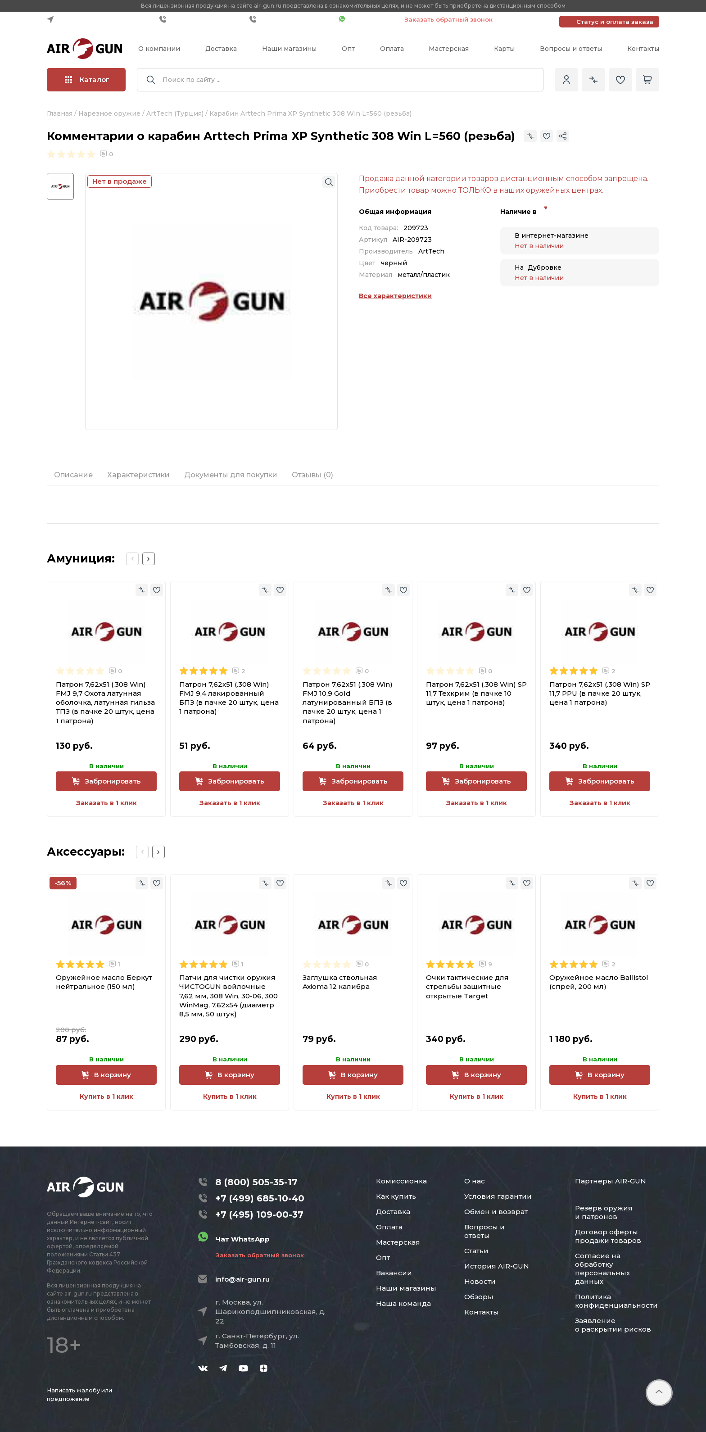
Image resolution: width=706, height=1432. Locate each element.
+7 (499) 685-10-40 (202, 19)
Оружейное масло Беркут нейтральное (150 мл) (104, 982)
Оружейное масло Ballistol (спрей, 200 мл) (598, 982)
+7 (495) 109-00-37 (292, 19)
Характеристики (138, 475)
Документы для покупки (230, 475)
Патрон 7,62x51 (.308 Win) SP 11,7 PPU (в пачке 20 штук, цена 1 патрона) (599, 693)
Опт (348, 49)
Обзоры (478, 1296)
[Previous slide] (132, 559)
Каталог (87, 79)
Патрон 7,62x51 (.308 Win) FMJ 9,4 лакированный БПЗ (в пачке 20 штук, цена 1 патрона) (229, 698)
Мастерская (449, 49)
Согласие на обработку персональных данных (602, 1268)
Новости (480, 1281)
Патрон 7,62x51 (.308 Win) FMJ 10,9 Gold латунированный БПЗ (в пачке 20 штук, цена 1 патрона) (348, 702)
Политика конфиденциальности (616, 1301)
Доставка (221, 49)
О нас (474, 1181)
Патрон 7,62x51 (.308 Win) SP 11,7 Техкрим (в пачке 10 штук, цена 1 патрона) (476, 693)
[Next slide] (148, 559)
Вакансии (394, 1273)
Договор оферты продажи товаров (608, 1236)
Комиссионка (401, 1181)
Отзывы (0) (312, 475)
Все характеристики (395, 296)
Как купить (396, 1196)
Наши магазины (289, 49)
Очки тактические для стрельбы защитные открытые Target (467, 986)
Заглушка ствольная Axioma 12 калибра (340, 982)
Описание (73, 475)
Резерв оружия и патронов (604, 1212)
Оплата (392, 49)
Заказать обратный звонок (448, 19)
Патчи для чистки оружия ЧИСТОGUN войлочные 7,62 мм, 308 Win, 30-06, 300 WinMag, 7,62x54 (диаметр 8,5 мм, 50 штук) (228, 995)
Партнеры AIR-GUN (610, 1181)
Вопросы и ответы (571, 49)
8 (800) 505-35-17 (256, 1182)
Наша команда (403, 1303)
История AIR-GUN (496, 1266)
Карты (504, 49)
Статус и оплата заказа (614, 21)
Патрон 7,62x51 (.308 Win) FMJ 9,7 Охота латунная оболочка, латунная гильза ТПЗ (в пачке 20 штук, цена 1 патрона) (105, 702)
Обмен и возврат (496, 1211)
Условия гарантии (498, 1196)
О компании (159, 49)
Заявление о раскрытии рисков (613, 1324)
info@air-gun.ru (242, 1279)
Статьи (476, 1250)
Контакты (643, 49)
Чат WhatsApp (367, 19)
